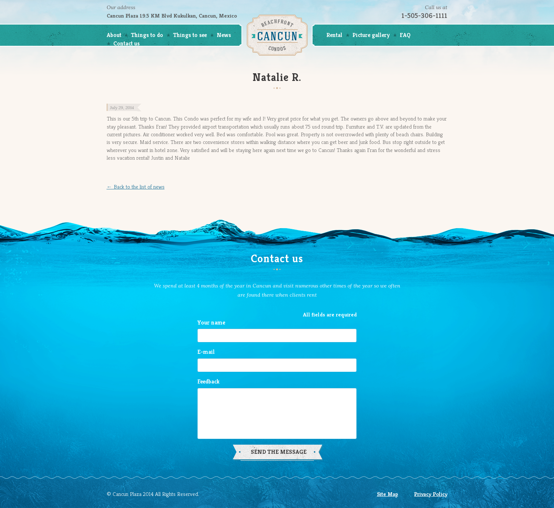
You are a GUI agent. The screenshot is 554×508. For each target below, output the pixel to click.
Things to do (147, 35)
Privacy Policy (430, 493)
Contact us (126, 43)
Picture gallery (371, 35)
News (224, 35)
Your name (211, 322)
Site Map (387, 493)
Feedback (208, 381)
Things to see (190, 35)
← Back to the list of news (136, 186)
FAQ (405, 35)
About (114, 35)
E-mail (206, 352)
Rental (334, 35)
